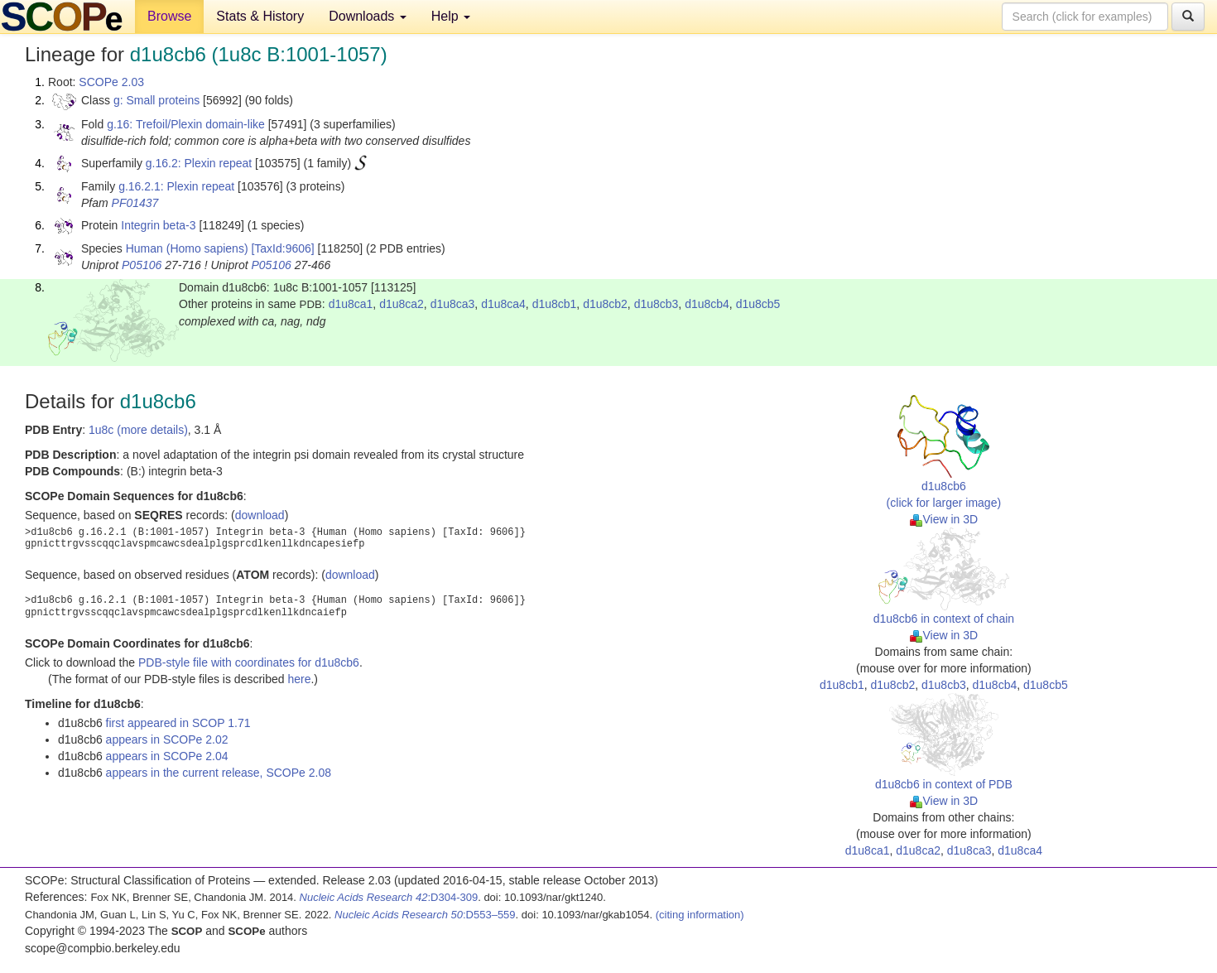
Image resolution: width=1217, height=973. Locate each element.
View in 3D (944, 519)
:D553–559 (425, 914)
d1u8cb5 (758, 304)
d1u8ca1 (351, 304)
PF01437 (135, 203)
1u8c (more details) (138, 429)
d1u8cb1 (554, 304)
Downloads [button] (367, 16)
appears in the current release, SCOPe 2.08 (218, 772)
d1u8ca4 (503, 304)
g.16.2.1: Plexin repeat (176, 186)
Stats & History (260, 16)
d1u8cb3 (656, 304)
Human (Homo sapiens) (187, 248)
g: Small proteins (156, 100)
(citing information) (700, 914)
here (298, 679)
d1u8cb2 (605, 304)
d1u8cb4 (707, 304)
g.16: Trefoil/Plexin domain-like (186, 124)
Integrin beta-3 (158, 225)
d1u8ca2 (401, 304)
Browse (169, 16)
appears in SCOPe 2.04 (167, 756)
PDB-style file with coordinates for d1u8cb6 (248, 662)
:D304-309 (389, 897)
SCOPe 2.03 (111, 82)
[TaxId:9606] (282, 248)
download (260, 515)
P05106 (141, 265)
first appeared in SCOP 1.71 (178, 723)
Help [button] (450, 16)
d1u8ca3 (453, 304)
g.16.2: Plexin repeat (199, 163)
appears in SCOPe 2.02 (167, 739)
